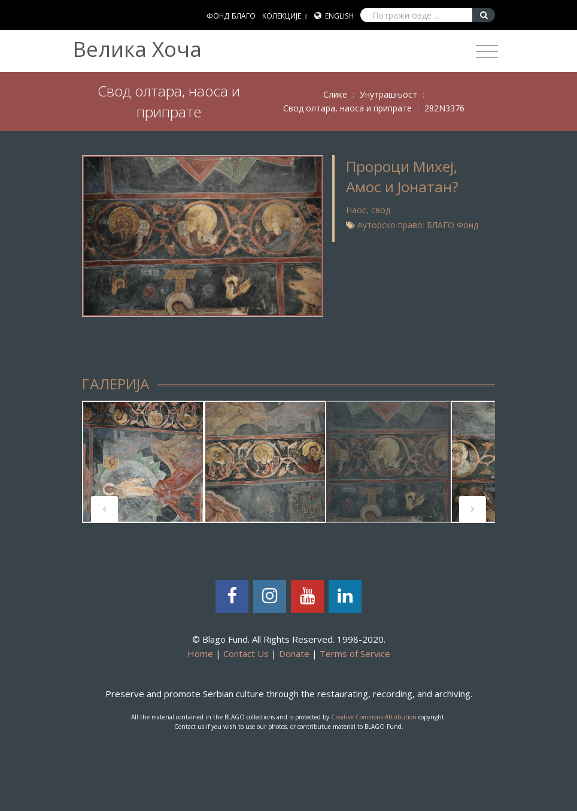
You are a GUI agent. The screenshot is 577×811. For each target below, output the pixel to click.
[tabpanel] (143, 462)
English (339, 16)
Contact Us (246, 653)
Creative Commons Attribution (374, 717)
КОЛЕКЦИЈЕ (281, 16)
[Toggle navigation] (487, 51)
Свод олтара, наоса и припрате (347, 108)
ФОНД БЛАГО (231, 16)
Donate (294, 653)
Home (200, 653)
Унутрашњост (388, 94)
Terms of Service (355, 653)
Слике (335, 94)
